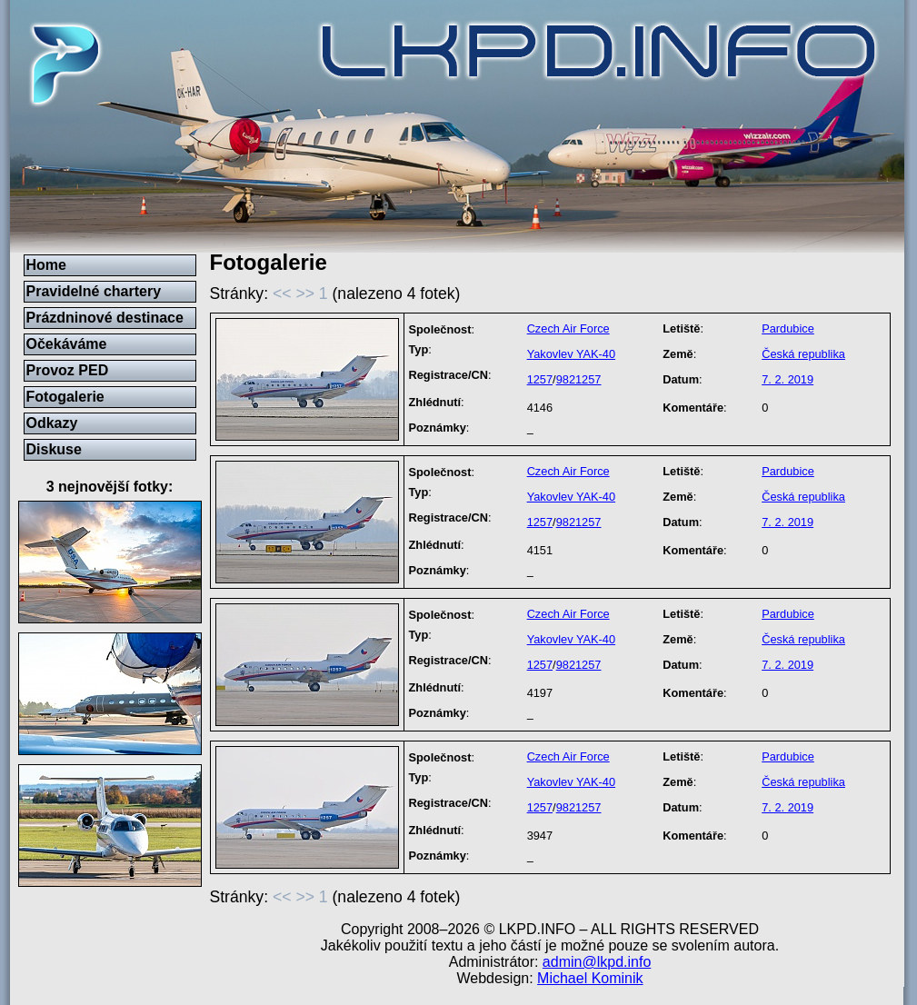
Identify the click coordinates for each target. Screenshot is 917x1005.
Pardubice (788, 328)
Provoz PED (67, 370)
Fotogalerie (65, 396)
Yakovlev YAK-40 (571, 354)
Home (46, 265)
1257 (540, 379)
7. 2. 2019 (787, 379)
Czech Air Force (568, 328)
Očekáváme (66, 344)
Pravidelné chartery (94, 291)
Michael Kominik (590, 978)
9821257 (579, 379)
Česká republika (803, 354)
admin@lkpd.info (597, 962)
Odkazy (52, 423)
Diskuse (54, 449)
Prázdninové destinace (105, 317)
